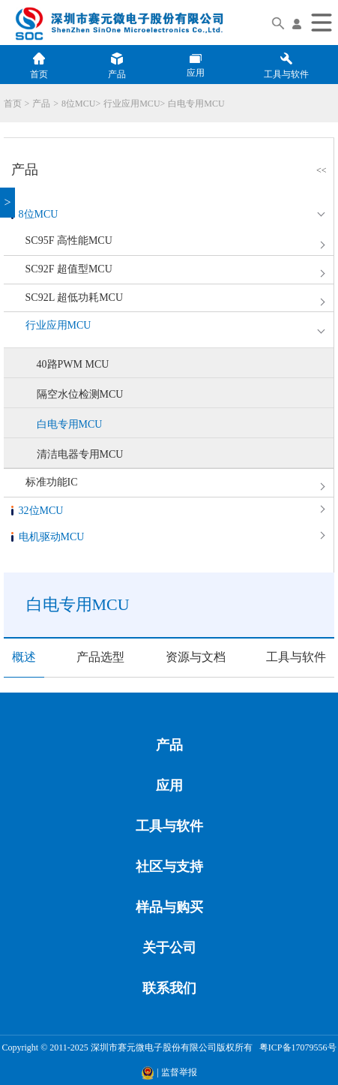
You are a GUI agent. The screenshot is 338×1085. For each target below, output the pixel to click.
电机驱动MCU (52, 536)
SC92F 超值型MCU (68, 269)
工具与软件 (296, 657)
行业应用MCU (131, 103)
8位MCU (78, 103)
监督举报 (179, 1072)
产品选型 (100, 657)
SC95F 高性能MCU (68, 240)
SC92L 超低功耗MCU (74, 297)
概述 (24, 657)
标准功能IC (51, 482)
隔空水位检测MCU (80, 394)
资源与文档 (196, 657)
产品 (41, 103)
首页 (13, 103)
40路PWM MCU (73, 364)
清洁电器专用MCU (80, 454)
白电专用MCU (196, 103)
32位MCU (41, 510)
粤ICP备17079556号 (296, 1047)
